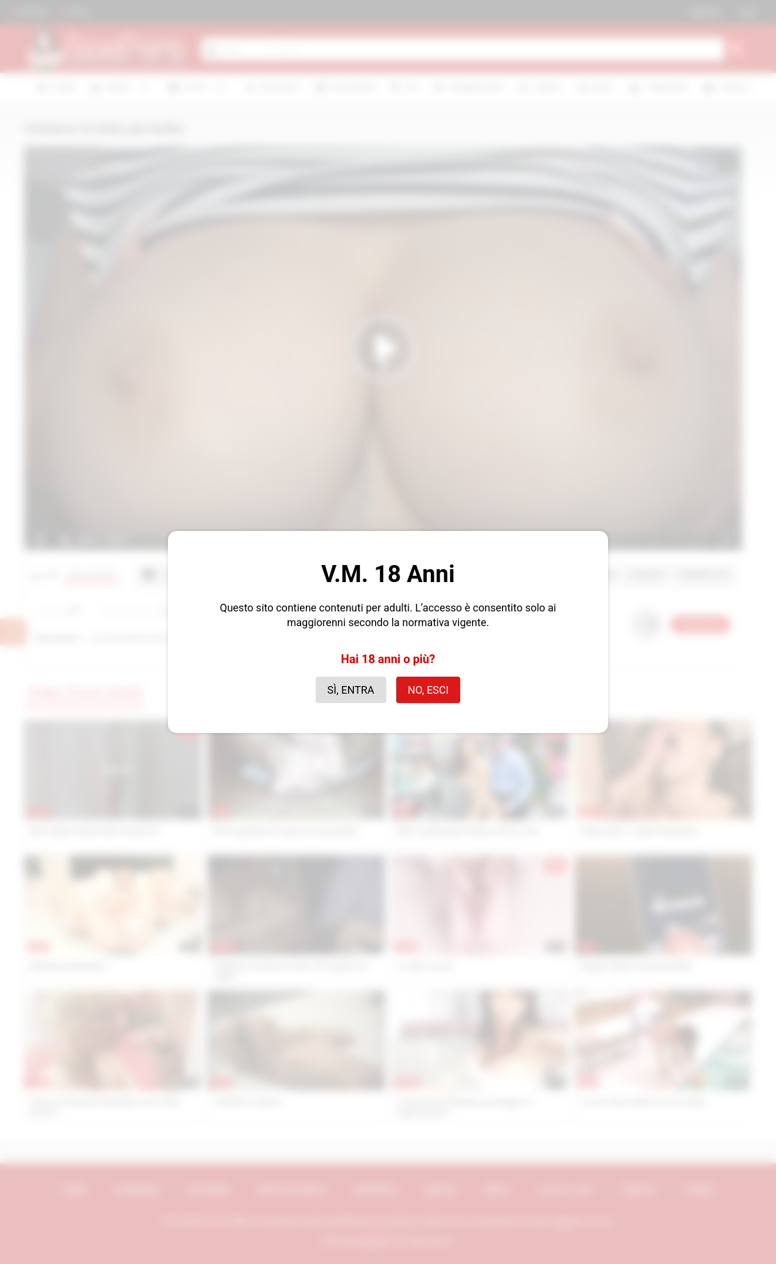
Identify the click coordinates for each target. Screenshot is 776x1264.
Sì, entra (351, 690)
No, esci (428, 690)
